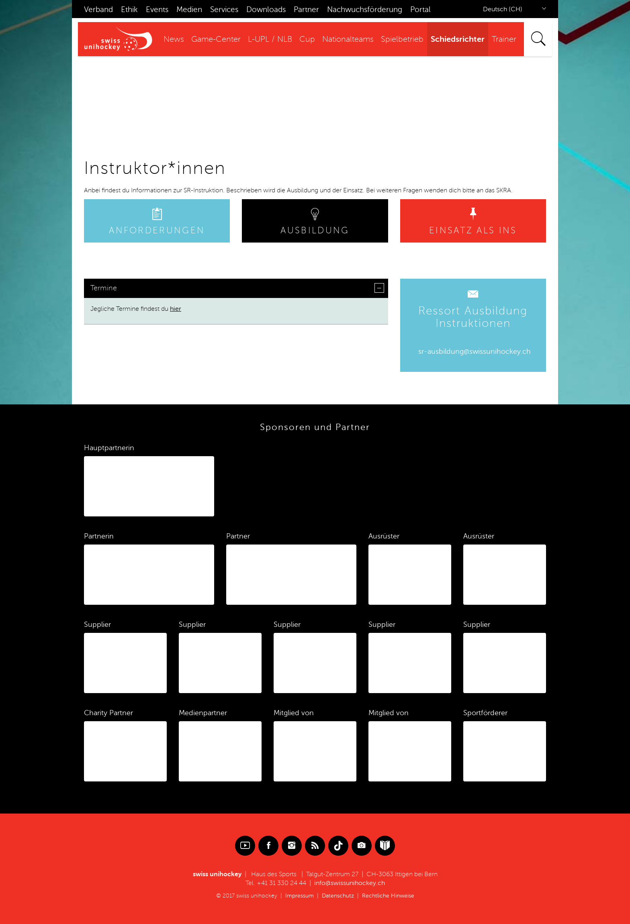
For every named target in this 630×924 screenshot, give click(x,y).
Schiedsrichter (458, 39)
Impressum (299, 896)
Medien (189, 9)
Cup (307, 39)
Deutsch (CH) (502, 9)
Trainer (504, 39)
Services (224, 9)
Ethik (129, 9)
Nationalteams (348, 39)
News (174, 39)
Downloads (266, 9)
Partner (306, 9)
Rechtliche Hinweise (388, 896)
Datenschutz (338, 896)
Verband (98, 9)
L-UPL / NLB (270, 39)
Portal (420, 9)
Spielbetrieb (402, 39)
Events (157, 9)
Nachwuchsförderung (364, 9)
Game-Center (216, 39)
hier (175, 308)
